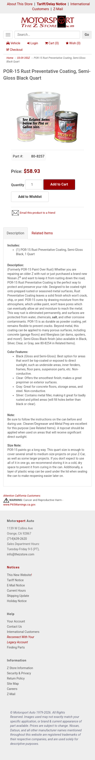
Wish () (73, 43)
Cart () (52, 43)
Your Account (16, 621)
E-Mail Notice (16, 585)
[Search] (47, 35)
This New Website (19, 575)
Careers (12, 689)
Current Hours (16, 590)
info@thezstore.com (20, 554)
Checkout (14, 49)
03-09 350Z (23, 57)
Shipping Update (18, 595)
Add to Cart (59, 184)
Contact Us (14, 626)
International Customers (23, 632)
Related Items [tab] (42, 233)
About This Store (19, 4)
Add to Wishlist (30, 197)
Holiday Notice (17, 601)
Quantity (17, 185)
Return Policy (16, 678)
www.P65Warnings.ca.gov (19, 504)
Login (32, 43)
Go (87, 35)
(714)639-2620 (17, 538)
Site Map (13, 683)
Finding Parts (16, 647)
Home (9, 57)
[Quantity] (33, 184)
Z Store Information (20, 668)
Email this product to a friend (37, 212)
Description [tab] (15, 233)
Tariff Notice (15, 580)
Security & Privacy (19, 673)
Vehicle (13, 43)
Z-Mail (58, 9)
